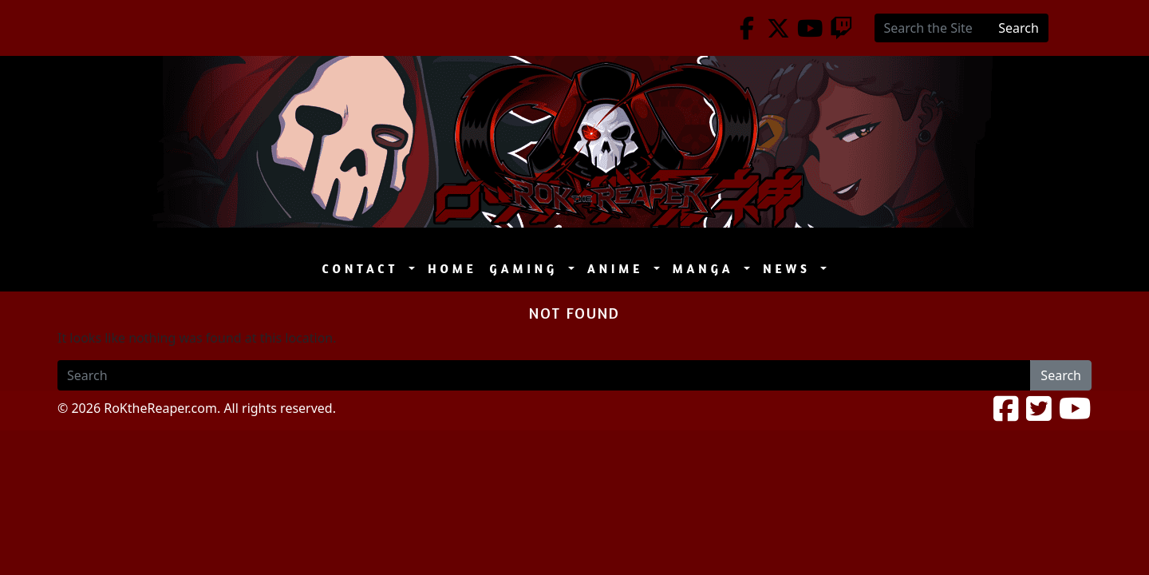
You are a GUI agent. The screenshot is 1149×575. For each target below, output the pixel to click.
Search (1018, 28)
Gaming (527, 268)
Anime (618, 268)
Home (452, 268)
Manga (707, 268)
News (790, 268)
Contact (364, 268)
